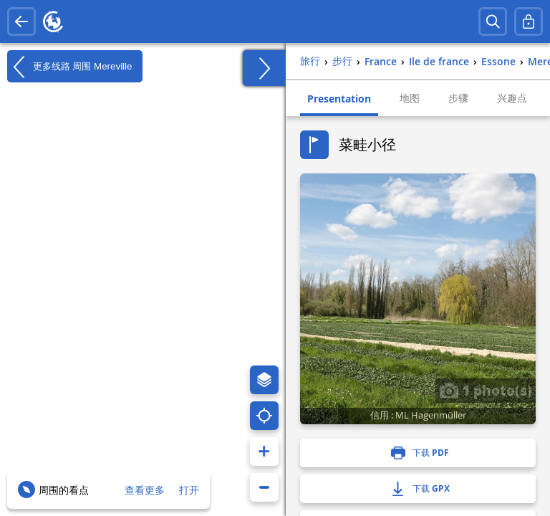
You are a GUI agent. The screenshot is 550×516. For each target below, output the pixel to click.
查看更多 (145, 490)
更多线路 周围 (69, 66)
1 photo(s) (485, 390)
